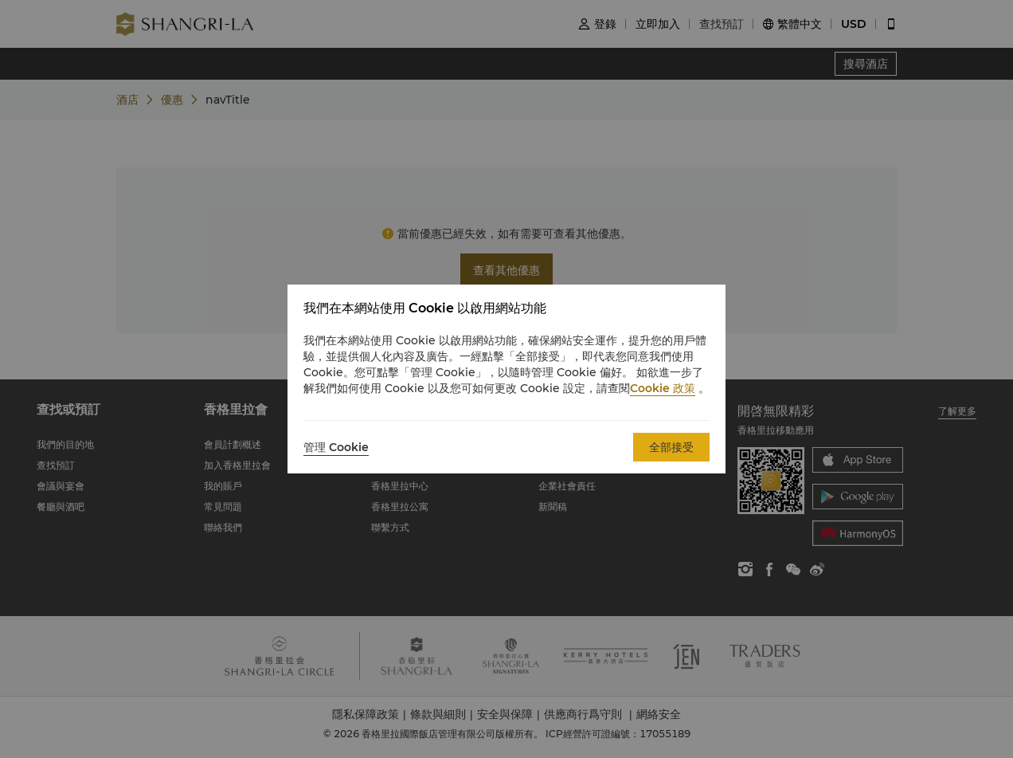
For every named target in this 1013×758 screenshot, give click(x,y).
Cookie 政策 (662, 388)
